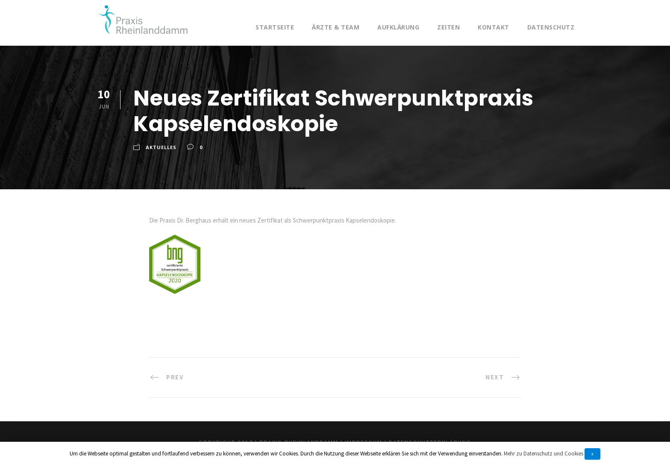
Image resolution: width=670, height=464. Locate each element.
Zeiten (448, 27)
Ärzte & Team (335, 27)
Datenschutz (551, 27)
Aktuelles (161, 147)
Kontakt (493, 27)
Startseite (275, 27)
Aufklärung (398, 27)
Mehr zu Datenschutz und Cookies (543, 453)
